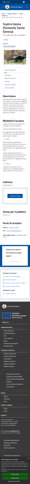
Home (3, 14)
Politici (5, 341)
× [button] (28, 458)
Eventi (5, 411)
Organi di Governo (9, 331)
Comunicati (7, 399)
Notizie (6, 396)
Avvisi (5, 401)
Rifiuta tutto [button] (15, 478)
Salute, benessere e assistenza (14, 384)
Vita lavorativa (8, 359)
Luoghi (21, 14)
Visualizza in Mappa (15, 196)
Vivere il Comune (12, 14)
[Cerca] (27, 7)
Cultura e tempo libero (10, 356)
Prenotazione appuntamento (11, 440)
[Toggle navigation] (3, 7)
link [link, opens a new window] (6, 471)
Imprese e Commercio (9, 361)
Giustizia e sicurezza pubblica (14, 376)
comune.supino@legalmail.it (13, 231)
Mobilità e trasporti (9, 366)
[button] (15, 481)
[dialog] (15, 470)
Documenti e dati (8, 346)
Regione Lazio (6, 2)
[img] (24, 70)
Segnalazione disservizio (10, 443)
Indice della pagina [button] (10, 70)
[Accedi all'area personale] (23, 2)
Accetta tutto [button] (15, 474)
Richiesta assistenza (9, 448)
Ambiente (9, 381)
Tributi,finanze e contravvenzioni (15, 379)
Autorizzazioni (10, 386)
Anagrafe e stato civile (10, 354)
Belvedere (4, 15)
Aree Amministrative (9, 333)
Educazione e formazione (13, 374)
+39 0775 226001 (14, 227)
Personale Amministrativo (11, 343)
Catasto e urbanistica (9, 364)
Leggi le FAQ (7, 445)
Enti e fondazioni (8, 338)
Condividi (6, 40)
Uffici (5, 336)
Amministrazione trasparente (12, 455)
